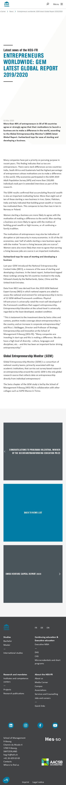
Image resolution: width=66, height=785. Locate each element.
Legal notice (38, 782)
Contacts (7, 761)
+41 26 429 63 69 (11, 758)
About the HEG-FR (44, 674)
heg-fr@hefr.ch (10, 754)
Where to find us (11, 764)
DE (42, 627)
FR (36, 627)
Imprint (25, 782)
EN (48, 627)
